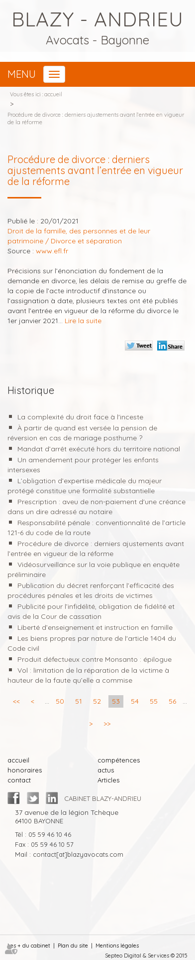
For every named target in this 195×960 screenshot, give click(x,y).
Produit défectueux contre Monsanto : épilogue (94, 659)
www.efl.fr (52, 250)
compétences (119, 760)
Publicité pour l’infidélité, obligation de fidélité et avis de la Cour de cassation (91, 611)
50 (60, 701)
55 (154, 701)
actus (106, 770)
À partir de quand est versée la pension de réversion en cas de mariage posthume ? (82, 432)
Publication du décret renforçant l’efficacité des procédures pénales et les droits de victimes (90, 590)
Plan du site (73, 945)
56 (172, 701)
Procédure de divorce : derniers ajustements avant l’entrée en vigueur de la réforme (95, 118)
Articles (108, 780)
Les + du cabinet (28, 945)
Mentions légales (117, 945)
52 (97, 701)
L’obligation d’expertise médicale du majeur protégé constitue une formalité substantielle (84, 485)
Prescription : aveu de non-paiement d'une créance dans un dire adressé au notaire (96, 506)
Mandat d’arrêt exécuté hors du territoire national (98, 448)
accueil (53, 94)
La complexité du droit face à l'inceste (80, 416)
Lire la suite (83, 320)
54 (135, 701)
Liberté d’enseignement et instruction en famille (95, 627)
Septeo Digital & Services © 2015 (146, 955)
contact (19, 780)
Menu (21, 74)
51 (78, 701)
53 (116, 701)
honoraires (24, 770)
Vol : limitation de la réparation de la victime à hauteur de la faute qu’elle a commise (88, 675)
